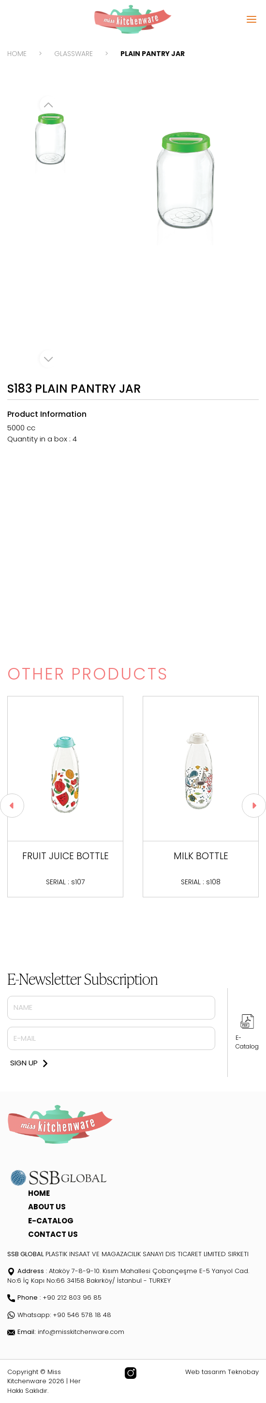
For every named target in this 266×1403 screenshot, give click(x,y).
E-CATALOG (51, 1221)
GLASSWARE (73, 53)
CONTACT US (53, 1234)
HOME (17, 53)
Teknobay (243, 1371)
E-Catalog (247, 1042)
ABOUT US (47, 1207)
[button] (254, 806)
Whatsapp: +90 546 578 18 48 (59, 1314)
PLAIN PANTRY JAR (152, 53)
